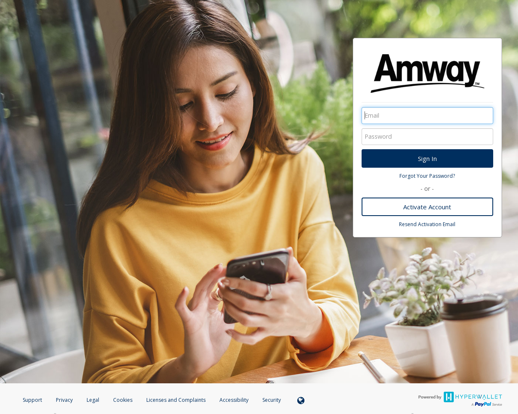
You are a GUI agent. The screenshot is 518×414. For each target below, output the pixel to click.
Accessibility (233, 399)
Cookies (122, 399)
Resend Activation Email (427, 224)
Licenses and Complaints (176, 399)
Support (32, 399)
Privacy (64, 399)
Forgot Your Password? (427, 175)
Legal (93, 399)
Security (271, 399)
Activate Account (427, 207)
